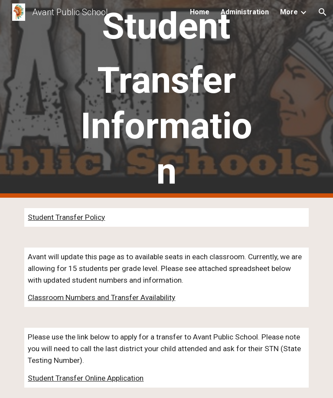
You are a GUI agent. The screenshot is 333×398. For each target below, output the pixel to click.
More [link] (289, 12)
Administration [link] (245, 12)
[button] (322, 12)
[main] (166, 99)
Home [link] (199, 12)
